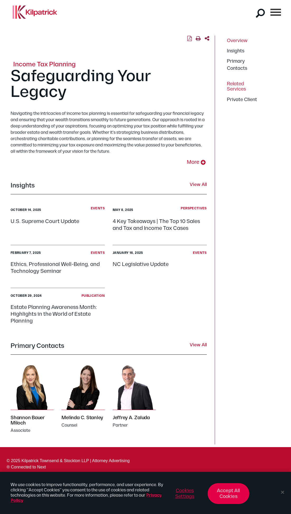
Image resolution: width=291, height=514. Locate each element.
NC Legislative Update (142, 264)
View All (198, 184)
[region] (145, 493)
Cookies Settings (184, 493)
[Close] (282, 492)
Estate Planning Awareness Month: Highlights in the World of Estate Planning (54, 314)
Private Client (242, 99)
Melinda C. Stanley (82, 418)
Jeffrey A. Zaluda (131, 418)
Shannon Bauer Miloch (28, 420)
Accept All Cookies (228, 493)
